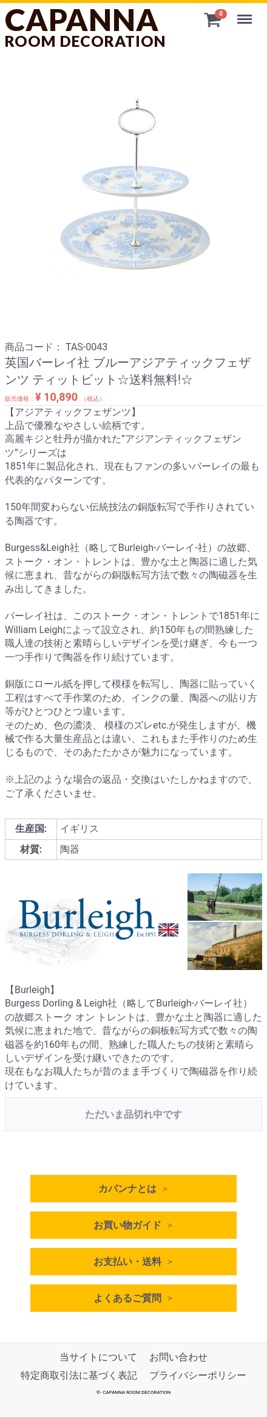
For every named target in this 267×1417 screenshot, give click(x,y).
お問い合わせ (178, 1357)
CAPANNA (85, 26)
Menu (246, 13)
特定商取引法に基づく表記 (79, 1376)
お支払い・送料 (127, 1261)
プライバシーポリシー (197, 1376)
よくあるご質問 (127, 1298)
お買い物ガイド (127, 1225)
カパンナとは (127, 1188)
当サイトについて (98, 1357)
